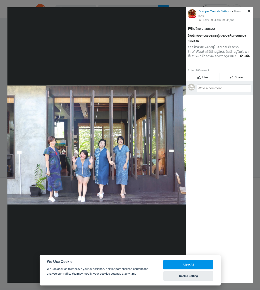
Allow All (188, 264)
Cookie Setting (188, 276)
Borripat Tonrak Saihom (214, 11)
